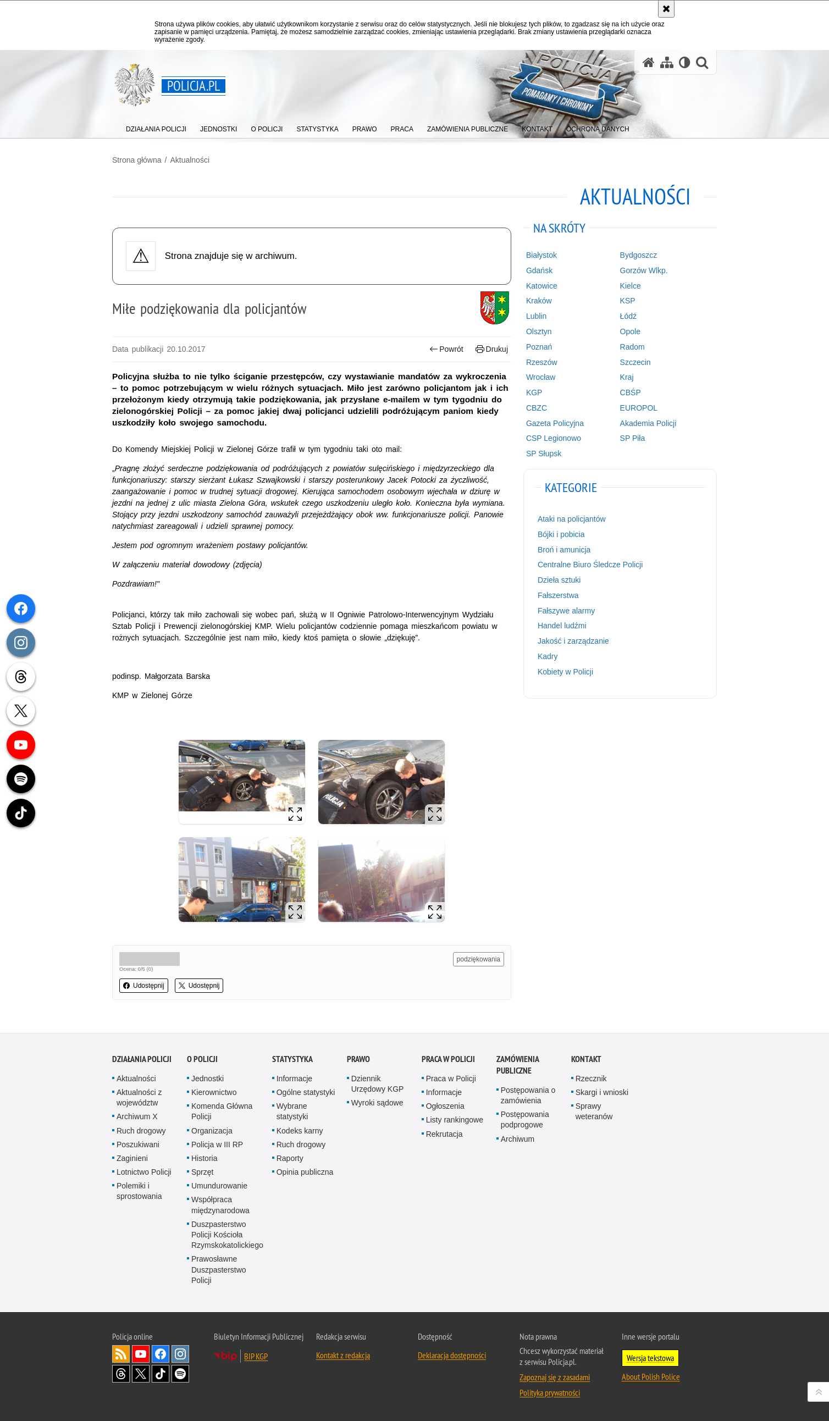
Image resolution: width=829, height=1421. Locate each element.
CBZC (536, 407)
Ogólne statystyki (306, 1092)
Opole (630, 331)
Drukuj (492, 349)
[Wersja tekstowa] (684, 62)
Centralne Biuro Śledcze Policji (590, 564)
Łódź (628, 316)
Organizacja (212, 1130)
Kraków (539, 300)
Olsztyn (539, 331)
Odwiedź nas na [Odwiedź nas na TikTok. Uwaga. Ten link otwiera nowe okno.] (160, 1374)
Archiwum (517, 1139)
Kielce (630, 285)
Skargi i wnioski (602, 1092)
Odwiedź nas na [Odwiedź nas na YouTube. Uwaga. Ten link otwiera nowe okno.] (141, 1354)
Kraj (627, 377)
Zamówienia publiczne (517, 1064)
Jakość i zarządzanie (573, 641)
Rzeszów (541, 362)
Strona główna (137, 160)
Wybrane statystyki (292, 1111)
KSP (627, 300)
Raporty (290, 1158)
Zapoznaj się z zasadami (554, 1377)
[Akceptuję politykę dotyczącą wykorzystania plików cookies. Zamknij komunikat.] (666, 9)
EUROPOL (638, 407)
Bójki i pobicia (561, 534)
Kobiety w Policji (565, 671)
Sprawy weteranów (594, 1111)
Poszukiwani (138, 1144)
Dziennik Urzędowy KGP (377, 1083)
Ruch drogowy (141, 1130)
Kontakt (586, 1059)
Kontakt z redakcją (343, 1355)
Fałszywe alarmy (566, 610)
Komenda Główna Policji (221, 1111)
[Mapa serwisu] (666, 62)
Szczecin (635, 362)
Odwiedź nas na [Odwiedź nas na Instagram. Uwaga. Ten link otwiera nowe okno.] (180, 1354)
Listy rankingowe (454, 1119)
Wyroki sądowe (377, 1102)
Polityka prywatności (549, 1392)
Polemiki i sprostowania (139, 1191)
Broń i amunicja (564, 549)
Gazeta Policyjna (555, 423)
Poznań (539, 346)
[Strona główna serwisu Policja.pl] (649, 62)
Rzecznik (591, 1078)
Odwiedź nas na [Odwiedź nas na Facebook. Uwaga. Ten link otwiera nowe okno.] (160, 1354)
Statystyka (292, 1059)
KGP (534, 392)
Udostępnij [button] (143, 985)
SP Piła (632, 438)
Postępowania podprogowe (525, 1119)
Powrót (446, 349)
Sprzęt (202, 1172)
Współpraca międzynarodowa (220, 1204)
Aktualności (189, 160)
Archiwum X (137, 1116)
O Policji (202, 1059)
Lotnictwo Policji (144, 1172)
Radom (632, 346)
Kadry (548, 656)
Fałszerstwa (558, 595)
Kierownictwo (213, 1092)
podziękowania (478, 959)
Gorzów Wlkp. (644, 270)
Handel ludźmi (562, 625)
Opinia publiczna (305, 1172)
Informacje (294, 1078)
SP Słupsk (543, 453)
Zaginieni (132, 1158)
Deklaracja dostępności (452, 1355)
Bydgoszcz (638, 255)
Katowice (541, 285)
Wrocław (540, 377)
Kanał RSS (121, 1354)
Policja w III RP (217, 1144)
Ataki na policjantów (572, 519)
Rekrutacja (444, 1134)
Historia (204, 1158)
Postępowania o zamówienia (528, 1095)
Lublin (536, 316)
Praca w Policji (448, 1059)
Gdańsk (539, 270)
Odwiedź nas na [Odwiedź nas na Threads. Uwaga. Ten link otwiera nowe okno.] (121, 1374)
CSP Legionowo (553, 438)
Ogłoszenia (445, 1106)
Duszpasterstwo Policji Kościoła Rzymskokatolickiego (227, 1234)
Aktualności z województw (139, 1097)
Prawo (358, 1059)
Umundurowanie (219, 1185)
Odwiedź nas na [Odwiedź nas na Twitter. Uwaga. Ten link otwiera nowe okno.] (141, 1374)
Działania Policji (142, 1059)
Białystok (541, 255)
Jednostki (207, 1078)
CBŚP (630, 392)
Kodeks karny (300, 1130)
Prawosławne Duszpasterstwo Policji (218, 1269)
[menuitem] (156, 127)
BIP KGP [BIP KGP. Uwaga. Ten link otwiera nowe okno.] (256, 1356)
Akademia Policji (648, 423)
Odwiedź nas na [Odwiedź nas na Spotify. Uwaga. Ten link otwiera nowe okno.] (180, 1374)
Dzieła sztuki (559, 580)
